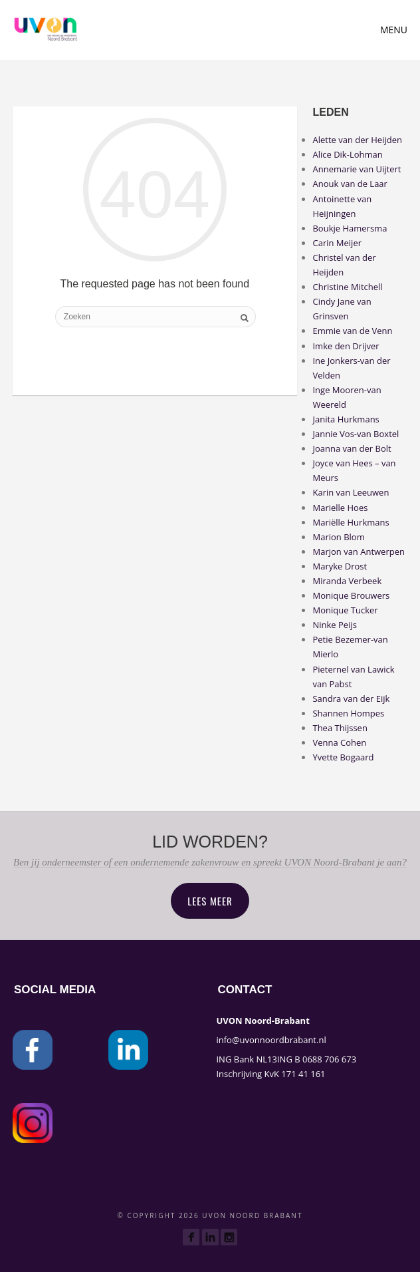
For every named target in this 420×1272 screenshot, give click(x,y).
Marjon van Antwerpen (358, 551)
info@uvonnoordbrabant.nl (271, 1040)
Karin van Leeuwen (350, 492)
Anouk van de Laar (349, 184)
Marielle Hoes (340, 508)
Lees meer (210, 900)
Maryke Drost (339, 566)
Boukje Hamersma (349, 228)
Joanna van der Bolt (351, 448)
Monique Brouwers (350, 595)
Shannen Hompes (348, 713)
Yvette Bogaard (342, 757)
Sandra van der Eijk (350, 699)
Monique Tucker (344, 610)
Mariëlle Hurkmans (350, 522)
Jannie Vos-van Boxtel (355, 434)
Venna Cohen (339, 742)
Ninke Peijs (334, 625)
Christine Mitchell (347, 287)
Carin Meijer (337, 243)
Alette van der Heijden (356, 140)
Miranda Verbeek (346, 581)
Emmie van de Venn (352, 331)
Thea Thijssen (339, 728)
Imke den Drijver (345, 346)
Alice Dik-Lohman (347, 154)
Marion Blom (338, 537)
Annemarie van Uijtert (356, 169)
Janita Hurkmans (345, 419)
